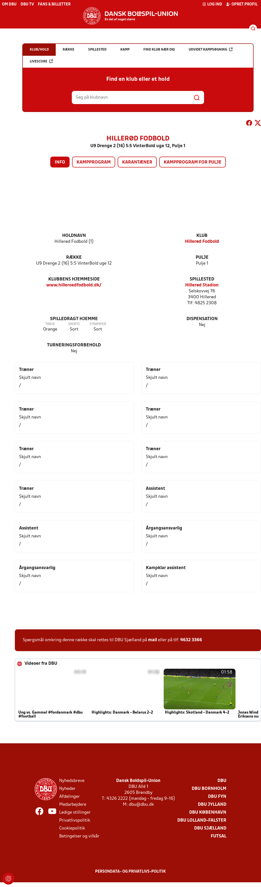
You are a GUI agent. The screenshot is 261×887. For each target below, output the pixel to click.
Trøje (50, 324)
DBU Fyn (217, 797)
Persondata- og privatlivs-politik (130, 871)
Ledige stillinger (75, 812)
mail (152, 640)
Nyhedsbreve (71, 781)
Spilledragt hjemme (74, 319)
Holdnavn (74, 236)
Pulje (202, 257)
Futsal (218, 836)
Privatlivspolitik (74, 820)
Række (74, 257)
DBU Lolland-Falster (201, 820)
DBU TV (27, 4)
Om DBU (9, 4)
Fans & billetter (54, 4)
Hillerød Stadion (202, 285)
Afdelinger (69, 797)
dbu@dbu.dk (141, 805)
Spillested (202, 279)
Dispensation (202, 319)
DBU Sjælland (210, 828)
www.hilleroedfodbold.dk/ (74, 285)
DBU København (207, 812)
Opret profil (242, 4)
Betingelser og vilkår (79, 836)
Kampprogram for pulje (192, 162)
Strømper (98, 324)
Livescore (41, 61)
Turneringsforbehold (74, 345)
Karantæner (137, 162)
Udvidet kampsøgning (211, 49)
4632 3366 (191, 640)
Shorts (74, 324)
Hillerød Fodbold (202, 242)
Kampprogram (94, 162)
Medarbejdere (72, 805)
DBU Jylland (212, 805)
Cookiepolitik (72, 828)
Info (60, 162)
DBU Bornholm (209, 789)
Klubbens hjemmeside (74, 279)
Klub (202, 236)
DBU (221, 781)
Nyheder (67, 789)
